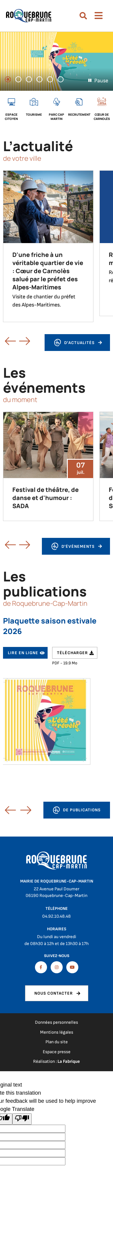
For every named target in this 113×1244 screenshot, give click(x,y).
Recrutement (79, 114)
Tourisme (34, 114)
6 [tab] (63, 80)
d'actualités (74, 343)
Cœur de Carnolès (102, 116)
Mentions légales (56, 1032)
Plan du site (57, 1042)
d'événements (73, 547)
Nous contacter (53, 993)
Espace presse (57, 1052)
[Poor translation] (22, 1119)
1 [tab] (10, 80)
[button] (5, 807)
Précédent (5, 544)
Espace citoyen (11, 116)
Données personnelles (56, 1022)
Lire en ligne (23, 652)
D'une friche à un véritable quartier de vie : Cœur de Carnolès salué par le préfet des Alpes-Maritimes (47, 271)
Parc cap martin (56, 116)
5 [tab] (52, 80)
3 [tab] (31, 80)
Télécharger (72, 652)
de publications (77, 811)
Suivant (19, 544)
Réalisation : (56, 1061)
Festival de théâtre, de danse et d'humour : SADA (45, 498)
